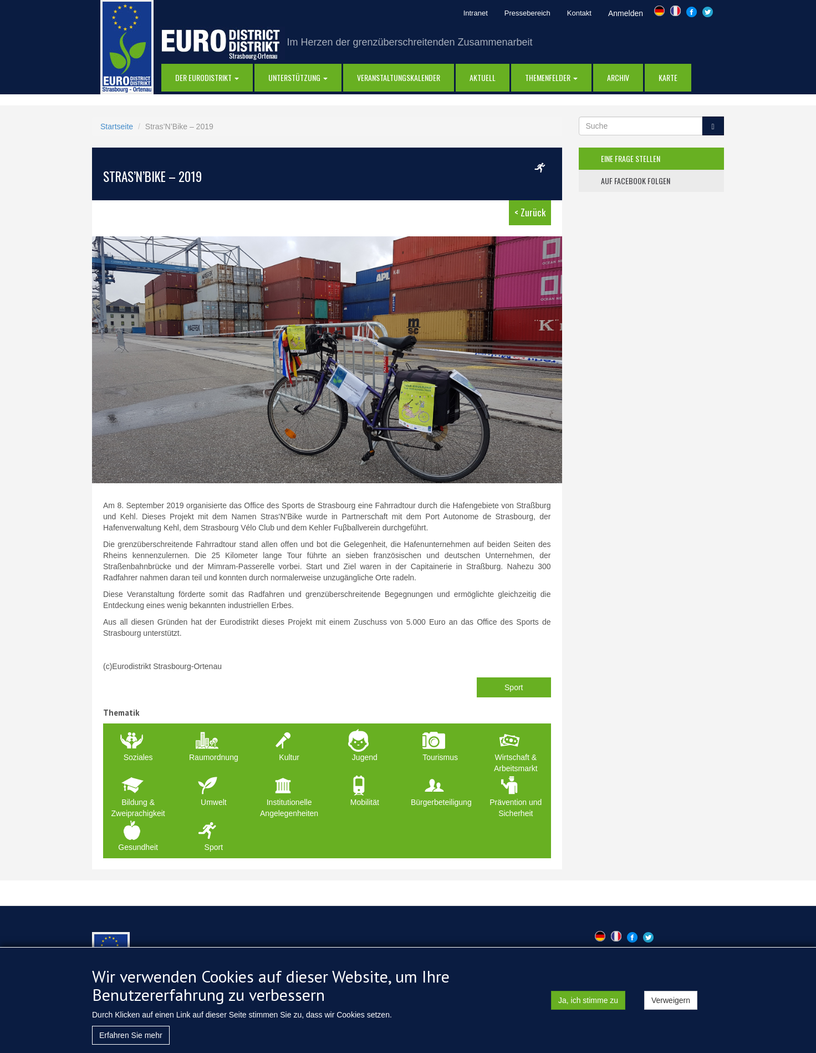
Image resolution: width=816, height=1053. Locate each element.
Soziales (138, 757)
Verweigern (670, 1000)
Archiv (618, 77)
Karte (668, 77)
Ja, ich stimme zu (588, 1000)
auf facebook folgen (635, 180)
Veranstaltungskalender (398, 77)
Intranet (475, 13)
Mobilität (364, 802)
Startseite (116, 126)
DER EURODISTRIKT (207, 77)
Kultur (289, 757)
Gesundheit (138, 847)
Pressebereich (527, 13)
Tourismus (440, 757)
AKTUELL (483, 77)
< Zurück (529, 212)
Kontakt (579, 13)
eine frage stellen (630, 158)
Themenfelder (551, 77)
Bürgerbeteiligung (441, 802)
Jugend (365, 757)
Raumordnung (213, 757)
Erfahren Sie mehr (130, 1035)
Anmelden (625, 13)
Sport (513, 687)
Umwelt (214, 802)
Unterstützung (298, 77)
